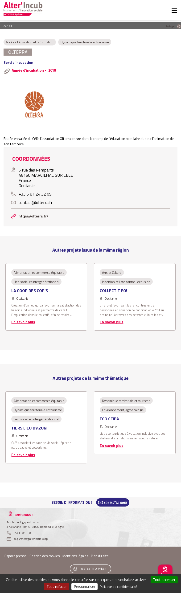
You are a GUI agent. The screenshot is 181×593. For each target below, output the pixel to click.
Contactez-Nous (115, 502)
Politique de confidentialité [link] (118, 586)
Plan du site (100, 556)
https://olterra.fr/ (33, 216)
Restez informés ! (93, 568)
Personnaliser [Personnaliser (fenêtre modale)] (84, 586)
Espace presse (15, 556)
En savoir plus (23, 322)
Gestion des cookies (44, 556)
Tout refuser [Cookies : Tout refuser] (56, 586)
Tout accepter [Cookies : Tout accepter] (164, 579)
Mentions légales (75, 556)
